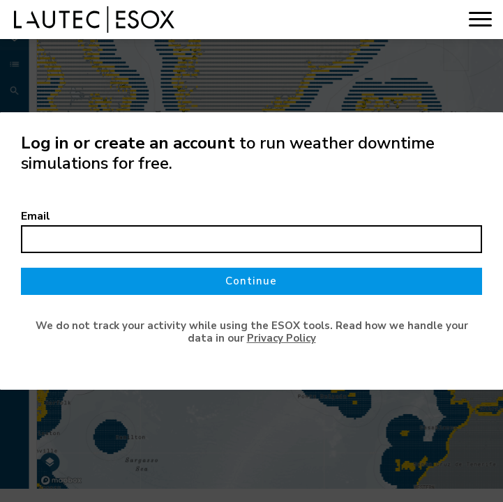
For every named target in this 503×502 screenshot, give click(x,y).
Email (35, 216)
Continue (251, 281)
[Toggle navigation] (480, 19)
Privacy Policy (281, 338)
